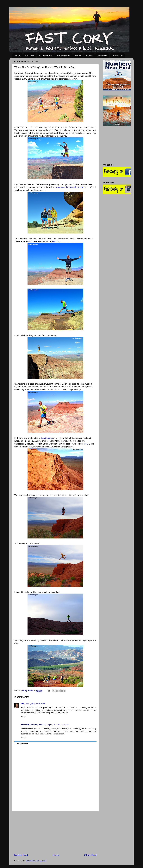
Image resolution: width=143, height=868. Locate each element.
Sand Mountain (48, 438)
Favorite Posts (45, 55)
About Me (29, 55)
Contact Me (117, 55)
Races (78, 55)
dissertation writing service (33, 725)
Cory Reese (28, 690)
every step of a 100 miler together (70, 187)
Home (17, 55)
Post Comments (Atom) (35, 861)
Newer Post (21, 855)
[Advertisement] (55, 832)
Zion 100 (56, 241)
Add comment (21, 744)
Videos (89, 55)
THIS (86, 444)
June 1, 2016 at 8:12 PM (35, 704)
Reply (23, 717)
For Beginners (63, 55)
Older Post (90, 855)
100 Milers (102, 55)
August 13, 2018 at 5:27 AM (57, 725)
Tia (22, 704)
